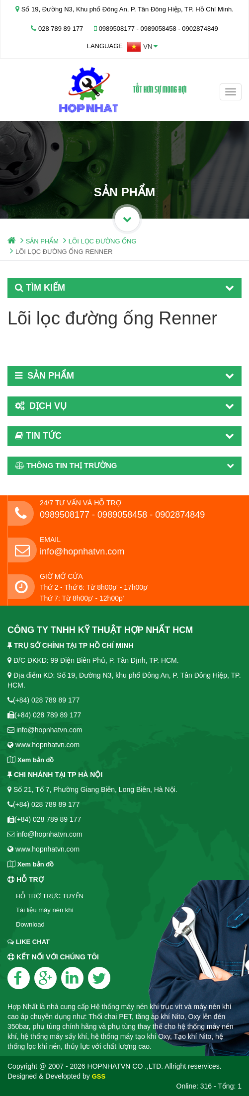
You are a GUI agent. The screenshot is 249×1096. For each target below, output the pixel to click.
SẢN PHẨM (42, 241)
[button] (142, 47)
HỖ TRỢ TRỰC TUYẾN (49, 896)
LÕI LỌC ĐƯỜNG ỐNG (103, 241)
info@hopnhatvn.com (82, 551)
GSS (98, 1076)
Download (30, 924)
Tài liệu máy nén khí (45, 910)
